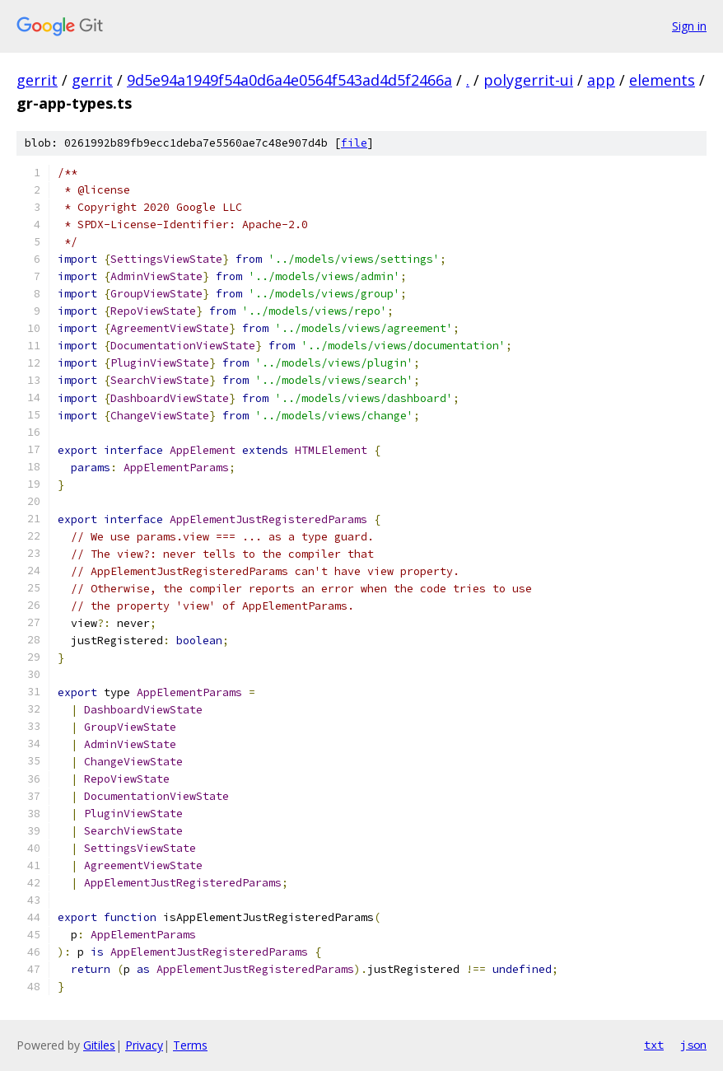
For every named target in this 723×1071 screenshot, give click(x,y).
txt (654, 1044)
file (354, 143)
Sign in (689, 26)
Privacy (144, 1045)
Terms (190, 1045)
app (601, 80)
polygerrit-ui (528, 80)
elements (662, 80)
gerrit (37, 80)
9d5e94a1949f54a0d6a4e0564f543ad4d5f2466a (289, 80)
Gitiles (99, 1045)
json (693, 1044)
